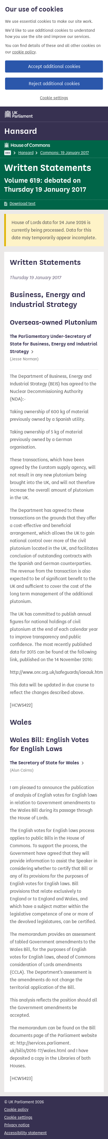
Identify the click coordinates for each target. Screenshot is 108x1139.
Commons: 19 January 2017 (64, 152)
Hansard (20, 131)
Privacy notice (17, 1125)
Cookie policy (16, 1109)
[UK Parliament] (18, 114)
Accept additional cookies (54, 66)
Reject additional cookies (54, 83)
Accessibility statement (25, 1133)
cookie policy (23, 52)
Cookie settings (54, 98)
